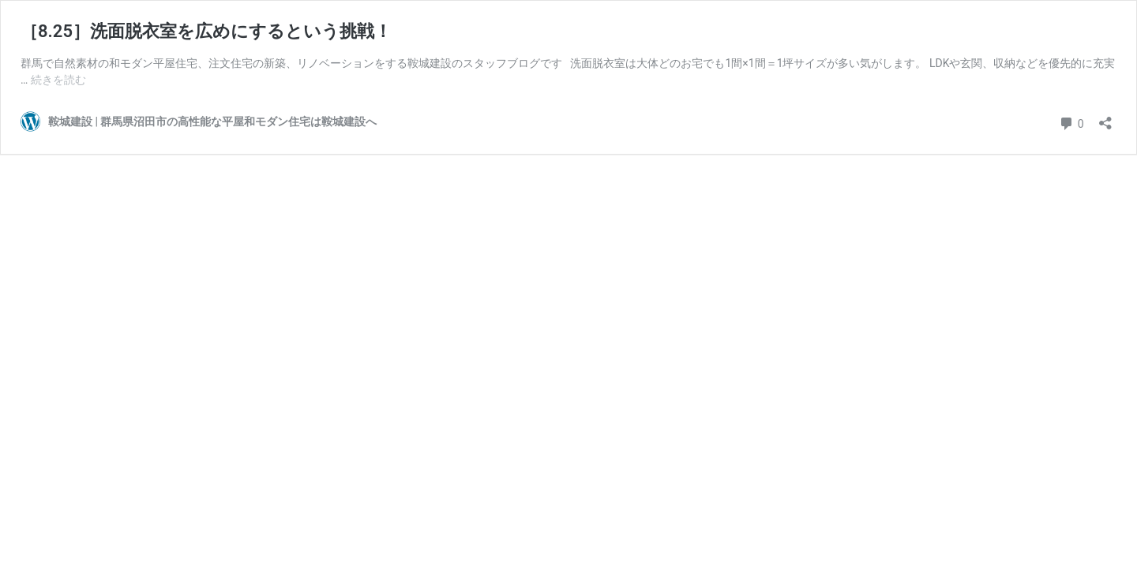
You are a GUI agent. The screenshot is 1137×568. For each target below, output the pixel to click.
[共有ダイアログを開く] (1105, 118)
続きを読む (58, 79)
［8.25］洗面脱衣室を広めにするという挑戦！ (206, 31)
